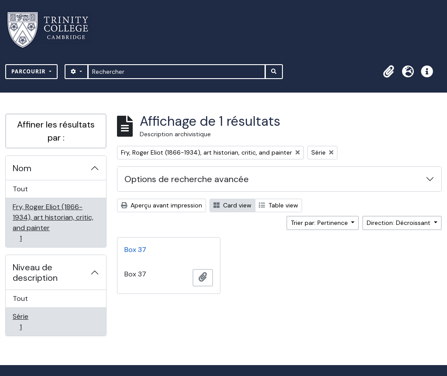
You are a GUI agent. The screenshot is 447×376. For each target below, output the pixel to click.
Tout (20, 188)
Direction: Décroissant (399, 223)
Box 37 (135, 249)
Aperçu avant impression (161, 205)
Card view (232, 205)
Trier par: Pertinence (320, 223)
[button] (388, 71)
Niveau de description (35, 272)
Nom (22, 168)
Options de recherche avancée (186, 179)
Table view (278, 205)
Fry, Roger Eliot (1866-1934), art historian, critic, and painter (52, 222)
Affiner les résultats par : (56, 131)
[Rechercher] (176, 71)
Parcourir (29, 71)
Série (30, 321)
